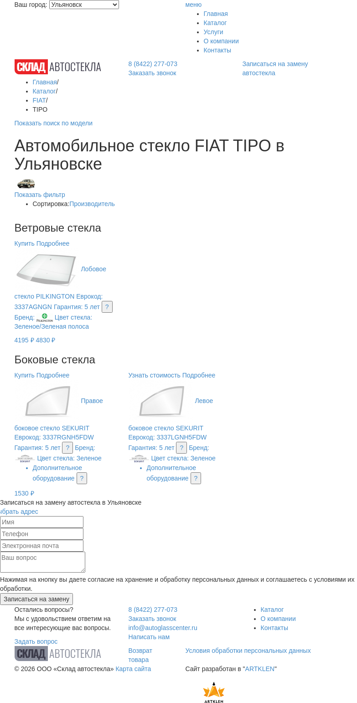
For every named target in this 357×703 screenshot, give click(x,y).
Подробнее (53, 243)
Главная (216, 13)
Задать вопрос (36, 641)
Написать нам (149, 637)
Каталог (215, 22)
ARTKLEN (259, 668)
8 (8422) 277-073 (153, 63)
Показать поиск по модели (54, 123)
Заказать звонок (152, 73)
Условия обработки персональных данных (248, 650)
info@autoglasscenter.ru (163, 627)
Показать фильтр (40, 194)
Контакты (217, 50)
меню (194, 4)
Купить (25, 243)
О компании (221, 41)
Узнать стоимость (155, 375)
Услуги (213, 32)
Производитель (92, 203)
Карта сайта (133, 668)
